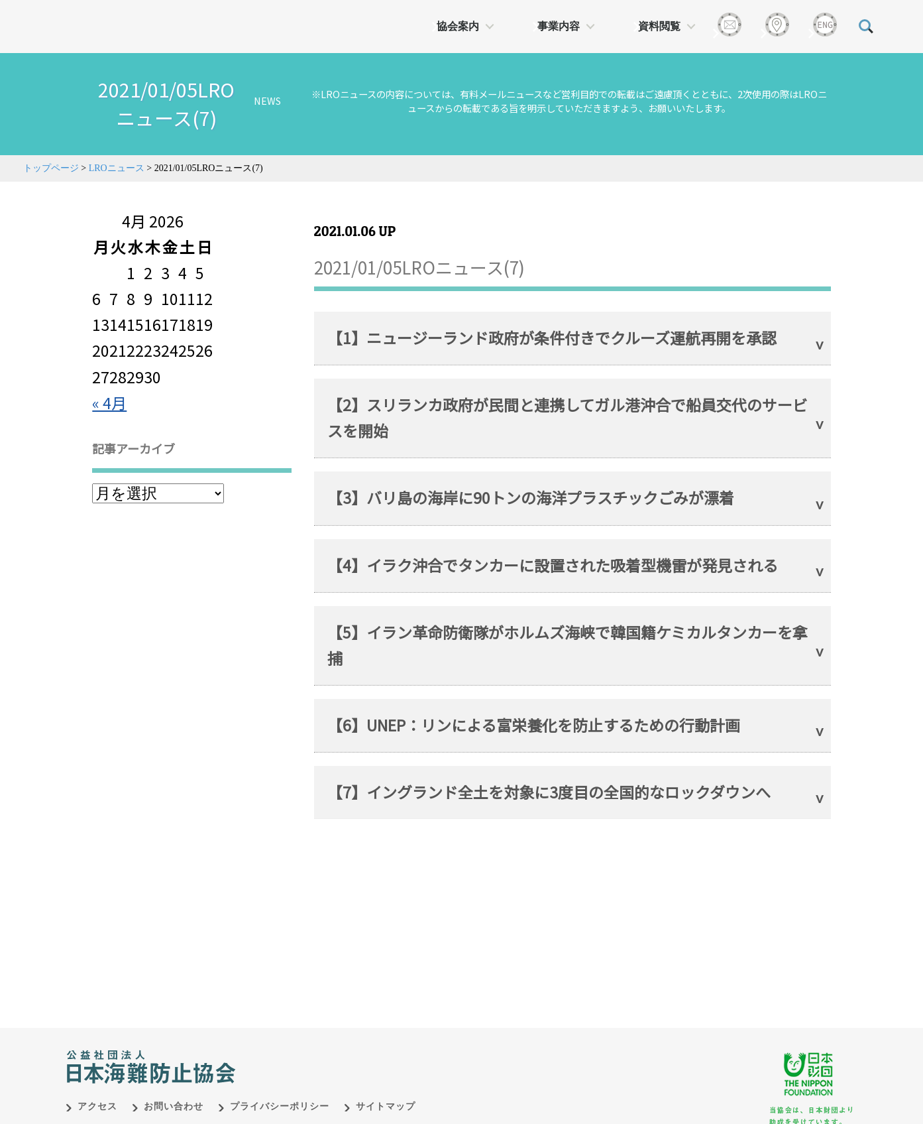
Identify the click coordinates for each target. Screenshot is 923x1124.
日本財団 (342, 1039)
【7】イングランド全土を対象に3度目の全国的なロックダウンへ (549, 792)
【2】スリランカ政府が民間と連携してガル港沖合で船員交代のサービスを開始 (567, 417)
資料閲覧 (659, 26)
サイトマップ (385, 1092)
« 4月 (109, 402)
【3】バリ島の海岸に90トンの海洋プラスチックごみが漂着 (530, 497)
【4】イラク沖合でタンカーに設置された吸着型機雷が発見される (552, 565)
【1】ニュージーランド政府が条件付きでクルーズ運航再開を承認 (552, 337)
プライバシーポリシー (279, 1092)
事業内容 (558, 26)
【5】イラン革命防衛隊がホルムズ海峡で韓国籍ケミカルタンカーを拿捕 (567, 645)
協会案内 (458, 26)
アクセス (97, 1092)
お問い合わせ (173, 1092)
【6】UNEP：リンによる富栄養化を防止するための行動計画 (533, 725)
